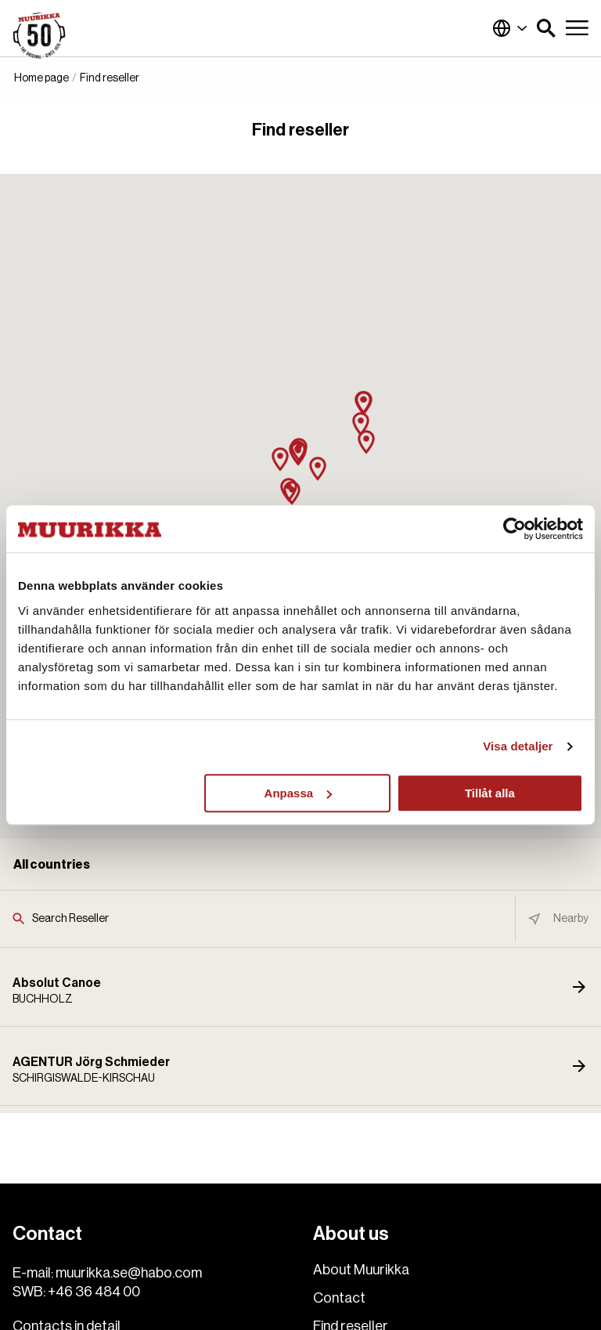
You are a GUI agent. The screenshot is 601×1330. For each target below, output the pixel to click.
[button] (546, 28)
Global (510, 28)
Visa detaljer (517, 746)
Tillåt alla (490, 793)
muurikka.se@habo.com (129, 1273)
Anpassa (299, 793)
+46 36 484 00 (94, 1292)
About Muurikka (361, 1270)
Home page (41, 78)
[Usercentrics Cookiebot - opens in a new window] (514, 528)
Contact (339, 1298)
